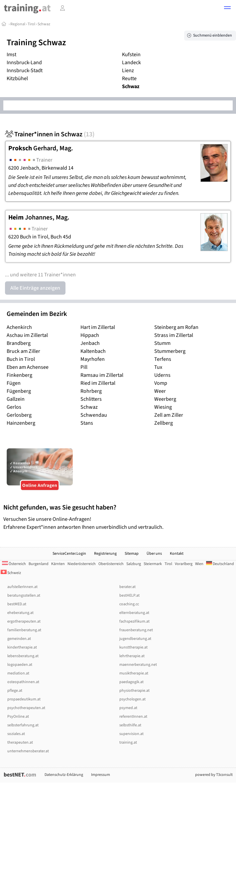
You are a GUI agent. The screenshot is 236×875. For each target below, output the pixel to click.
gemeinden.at (19, 639)
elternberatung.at (134, 613)
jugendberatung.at (135, 639)
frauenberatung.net (136, 630)
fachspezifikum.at (134, 621)
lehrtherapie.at (132, 656)
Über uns (154, 553)
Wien (199, 564)
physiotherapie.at (134, 690)
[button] (227, 8)
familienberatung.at (24, 630)
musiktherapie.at (133, 673)
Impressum (100, 775)
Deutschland (220, 564)
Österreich (14, 564)
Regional (17, 24)
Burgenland (39, 564)
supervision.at (131, 734)
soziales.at (16, 734)
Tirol (31, 24)
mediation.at (18, 673)
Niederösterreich (81, 564)
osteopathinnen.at (23, 682)
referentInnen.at (133, 716)
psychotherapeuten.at (26, 708)
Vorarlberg (183, 564)
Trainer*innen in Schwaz (49, 134)
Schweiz (11, 573)
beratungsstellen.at (23, 595)
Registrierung (105, 553)
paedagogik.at (131, 682)
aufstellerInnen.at (22, 587)
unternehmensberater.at (28, 751)
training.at (128, 742)
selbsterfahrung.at (23, 725)
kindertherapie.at (22, 647)
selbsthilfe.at (130, 725)
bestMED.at (16, 604)
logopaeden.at (19, 664)
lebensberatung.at (23, 656)
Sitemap (132, 553)
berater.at (127, 587)
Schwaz (44, 24)
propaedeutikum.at (24, 699)
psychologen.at (132, 699)
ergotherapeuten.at (24, 621)
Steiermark (153, 564)
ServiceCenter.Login (69, 553)
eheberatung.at (20, 613)
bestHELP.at (129, 595)
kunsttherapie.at (133, 647)
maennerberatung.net (138, 664)
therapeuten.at (20, 742)
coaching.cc (129, 604)
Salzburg (133, 564)
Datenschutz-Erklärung (64, 775)
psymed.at (128, 708)
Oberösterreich (111, 564)
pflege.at (14, 690)
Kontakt (176, 553)
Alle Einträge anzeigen (35, 288)
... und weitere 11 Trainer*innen (40, 274)
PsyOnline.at (18, 716)
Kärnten (58, 564)
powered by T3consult (214, 775)
